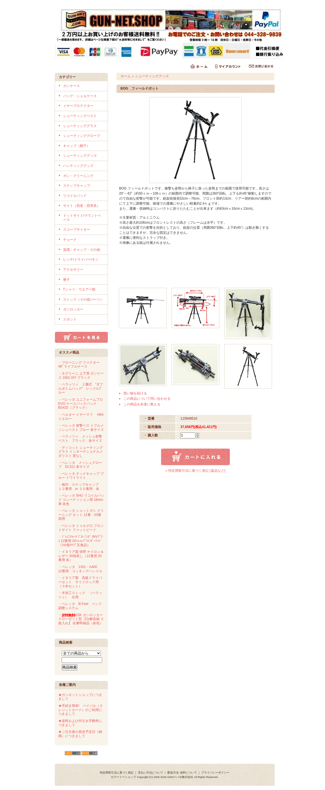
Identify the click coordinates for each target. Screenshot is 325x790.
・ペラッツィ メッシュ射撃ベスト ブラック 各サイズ (80, 438)
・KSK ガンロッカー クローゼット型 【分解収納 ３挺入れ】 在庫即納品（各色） (81, 619)
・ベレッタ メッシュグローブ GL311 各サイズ (80, 465)
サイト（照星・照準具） (81, 206)
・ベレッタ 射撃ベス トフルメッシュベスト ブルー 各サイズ (81, 428)
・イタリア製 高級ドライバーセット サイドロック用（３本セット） (80, 582)
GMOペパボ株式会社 (180, 777)
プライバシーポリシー (215, 772)
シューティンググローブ (81, 136)
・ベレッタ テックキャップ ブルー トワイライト (81, 476)
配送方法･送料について (182, 772)
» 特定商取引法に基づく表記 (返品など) (195, 471)
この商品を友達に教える (141, 404)
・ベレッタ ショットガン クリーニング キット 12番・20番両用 (81, 515)
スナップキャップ (76, 186)
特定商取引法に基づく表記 (116, 772)
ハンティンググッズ (78, 166)
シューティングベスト (80, 116)
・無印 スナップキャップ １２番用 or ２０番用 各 (80, 487)
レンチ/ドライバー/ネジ (81, 259)
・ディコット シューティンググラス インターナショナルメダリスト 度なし (80, 452)
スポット (70, 319)
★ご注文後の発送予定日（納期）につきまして (80, 734)
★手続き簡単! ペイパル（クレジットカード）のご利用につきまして (80, 710)
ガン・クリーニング (78, 176)
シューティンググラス (80, 126)
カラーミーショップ (123, 777)
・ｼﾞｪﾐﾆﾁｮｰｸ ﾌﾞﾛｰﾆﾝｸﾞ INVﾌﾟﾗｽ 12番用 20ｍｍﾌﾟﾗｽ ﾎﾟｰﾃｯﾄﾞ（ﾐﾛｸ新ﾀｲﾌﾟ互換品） (80, 541)
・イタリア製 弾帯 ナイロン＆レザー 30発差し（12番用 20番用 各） (81, 556)
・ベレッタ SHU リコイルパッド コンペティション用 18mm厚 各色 (81, 500)
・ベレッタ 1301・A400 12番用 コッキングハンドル (80, 569)
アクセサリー (73, 270)
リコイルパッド (75, 196)
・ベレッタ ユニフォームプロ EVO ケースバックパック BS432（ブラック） (80, 404)
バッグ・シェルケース (80, 96)
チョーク (70, 240)
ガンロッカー (73, 309)
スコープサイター (76, 230)
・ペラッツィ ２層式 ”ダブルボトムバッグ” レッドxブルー (80, 388)
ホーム (126, 76)
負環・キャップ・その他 (81, 250)
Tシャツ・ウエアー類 (79, 289)
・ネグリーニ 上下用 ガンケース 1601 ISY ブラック (81, 375)
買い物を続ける (135, 393)
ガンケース (71, 86)
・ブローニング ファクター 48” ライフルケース (79, 365)
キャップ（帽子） (76, 146)
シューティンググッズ (80, 156)
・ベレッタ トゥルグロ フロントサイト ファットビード (81, 528)
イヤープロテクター (78, 106)
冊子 (66, 280)
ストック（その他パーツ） (83, 299)
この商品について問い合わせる (146, 399)
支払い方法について (150, 772)
